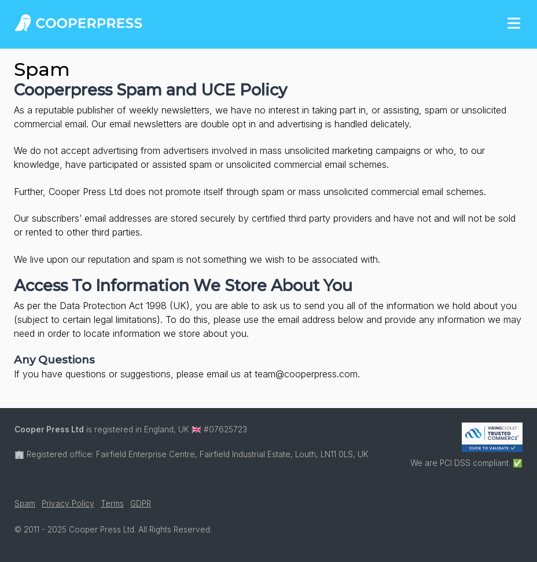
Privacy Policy (68, 503)
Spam (24, 503)
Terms (112, 503)
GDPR (140, 503)
